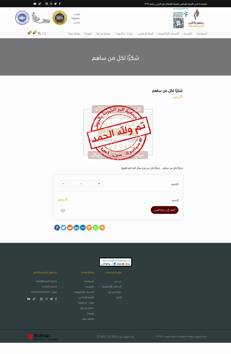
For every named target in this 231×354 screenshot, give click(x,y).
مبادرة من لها (103, 33)
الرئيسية (188, 33)
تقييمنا (88, 33)
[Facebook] (58, 235)
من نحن (116, 291)
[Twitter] (65, 235)
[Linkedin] (78, 235)
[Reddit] (71, 235)
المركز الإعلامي (145, 33)
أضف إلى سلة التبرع (157, 216)
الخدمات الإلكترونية (168, 33)
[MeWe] (84, 235)
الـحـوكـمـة (202, 33)
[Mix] (91, 235)
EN (44, 33)
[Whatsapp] (97, 235)
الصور (117, 307)
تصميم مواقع (52, 350)
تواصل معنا (74, 33)
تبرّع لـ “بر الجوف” (124, 33)
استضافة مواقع (40, 350)
